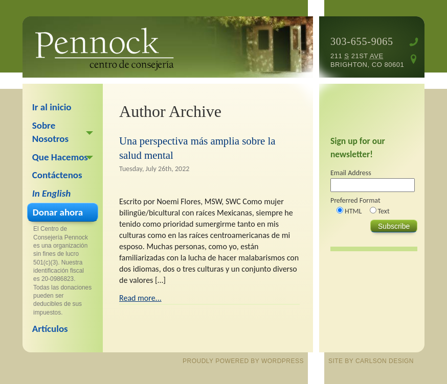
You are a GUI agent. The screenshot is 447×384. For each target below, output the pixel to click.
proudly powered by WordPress (243, 361)
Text (384, 211)
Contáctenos (57, 175)
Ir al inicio (52, 107)
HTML (353, 211)
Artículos (50, 328)
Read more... (140, 298)
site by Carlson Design (371, 361)
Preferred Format (355, 200)
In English (51, 193)
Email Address (350, 173)
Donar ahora (58, 212)
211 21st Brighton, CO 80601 (367, 60)
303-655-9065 (361, 41)
